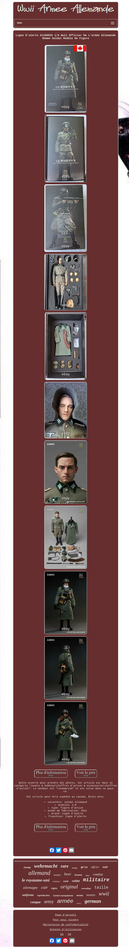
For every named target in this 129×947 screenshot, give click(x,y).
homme (78, 874)
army (49, 901)
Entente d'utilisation (65, 929)
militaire (96, 880)
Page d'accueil (65, 915)
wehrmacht (45, 866)
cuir (44, 887)
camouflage (86, 888)
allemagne (30, 888)
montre (90, 895)
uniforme (28, 895)
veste (66, 881)
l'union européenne (63, 895)
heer (67, 874)
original (69, 887)
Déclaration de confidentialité (65, 924)
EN (61, 934)
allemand (39, 873)
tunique (57, 875)
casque (35, 902)
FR (69, 934)
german (93, 901)
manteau (56, 881)
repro (54, 888)
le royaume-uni (36, 880)
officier (95, 867)
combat (98, 874)
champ (27, 867)
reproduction (43, 895)
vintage (74, 868)
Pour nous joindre (65, 919)
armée (65, 901)
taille (101, 887)
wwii (104, 894)
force (88, 875)
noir (105, 867)
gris (84, 867)
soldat (76, 881)
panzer (79, 903)
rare (65, 866)
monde (79, 895)
